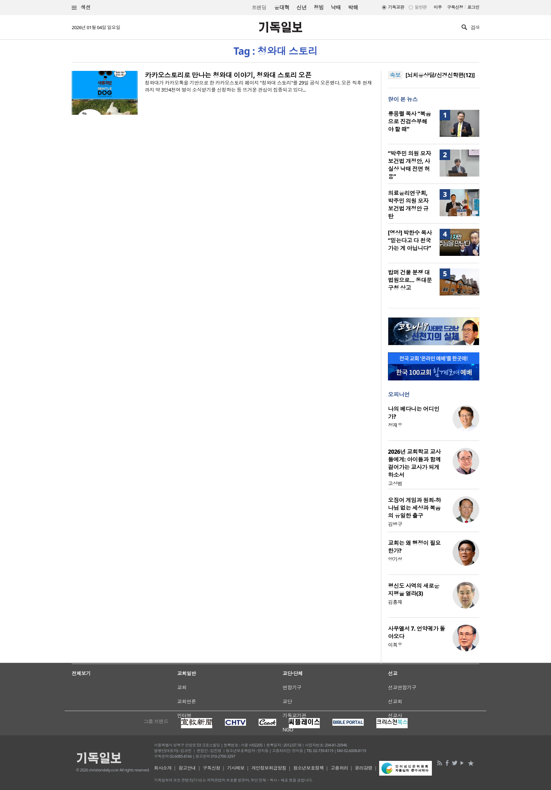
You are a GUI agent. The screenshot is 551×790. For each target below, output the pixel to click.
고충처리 (339, 768)
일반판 (421, 7)
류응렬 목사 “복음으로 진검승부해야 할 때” (409, 121)
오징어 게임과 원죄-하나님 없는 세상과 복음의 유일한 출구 (414, 507)
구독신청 (455, 7)
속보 (395, 75)
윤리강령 (363, 768)
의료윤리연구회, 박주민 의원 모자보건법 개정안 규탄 (408, 204)
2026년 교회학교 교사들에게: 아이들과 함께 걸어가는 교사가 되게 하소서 (414, 463)
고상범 (395, 483)
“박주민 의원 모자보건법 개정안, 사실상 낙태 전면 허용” (409, 165)
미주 (438, 7)
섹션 (81, 7)
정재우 (395, 425)
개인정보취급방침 (268, 768)
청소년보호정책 (308, 768)
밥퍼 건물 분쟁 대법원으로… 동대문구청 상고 (410, 280)
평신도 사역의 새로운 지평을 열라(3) (413, 589)
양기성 (395, 559)
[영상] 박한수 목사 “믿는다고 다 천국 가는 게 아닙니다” (410, 240)
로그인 (473, 7)
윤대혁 (281, 7)
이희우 (395, 645)
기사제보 (236, 768)
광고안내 (187, 768)
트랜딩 (259, 7)
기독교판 (396, 7)
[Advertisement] (275, 686)
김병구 (395, 524)
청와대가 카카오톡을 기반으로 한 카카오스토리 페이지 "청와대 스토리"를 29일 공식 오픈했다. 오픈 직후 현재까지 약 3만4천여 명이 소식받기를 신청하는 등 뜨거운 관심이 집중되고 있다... (258, 86)
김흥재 (395, 602)
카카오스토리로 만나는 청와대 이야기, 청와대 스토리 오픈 (228, 75)
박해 (353, 7)
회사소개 (162, 768)
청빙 (318, 7)
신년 (302, 7)
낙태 (336, 7)
